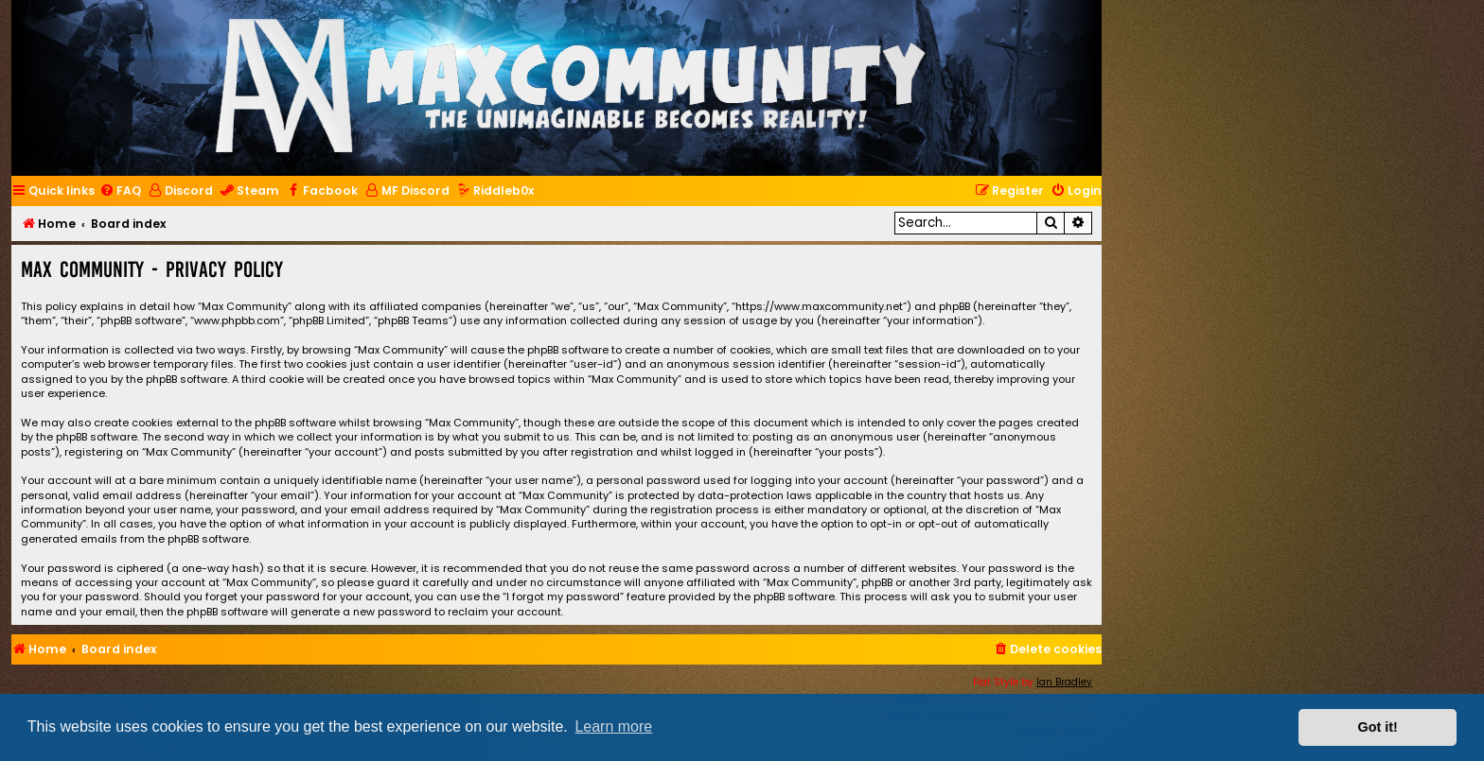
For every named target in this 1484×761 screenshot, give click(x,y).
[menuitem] (120, 191)
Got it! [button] (1378, 727)
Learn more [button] (613, 726)
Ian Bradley (1064, 682)
